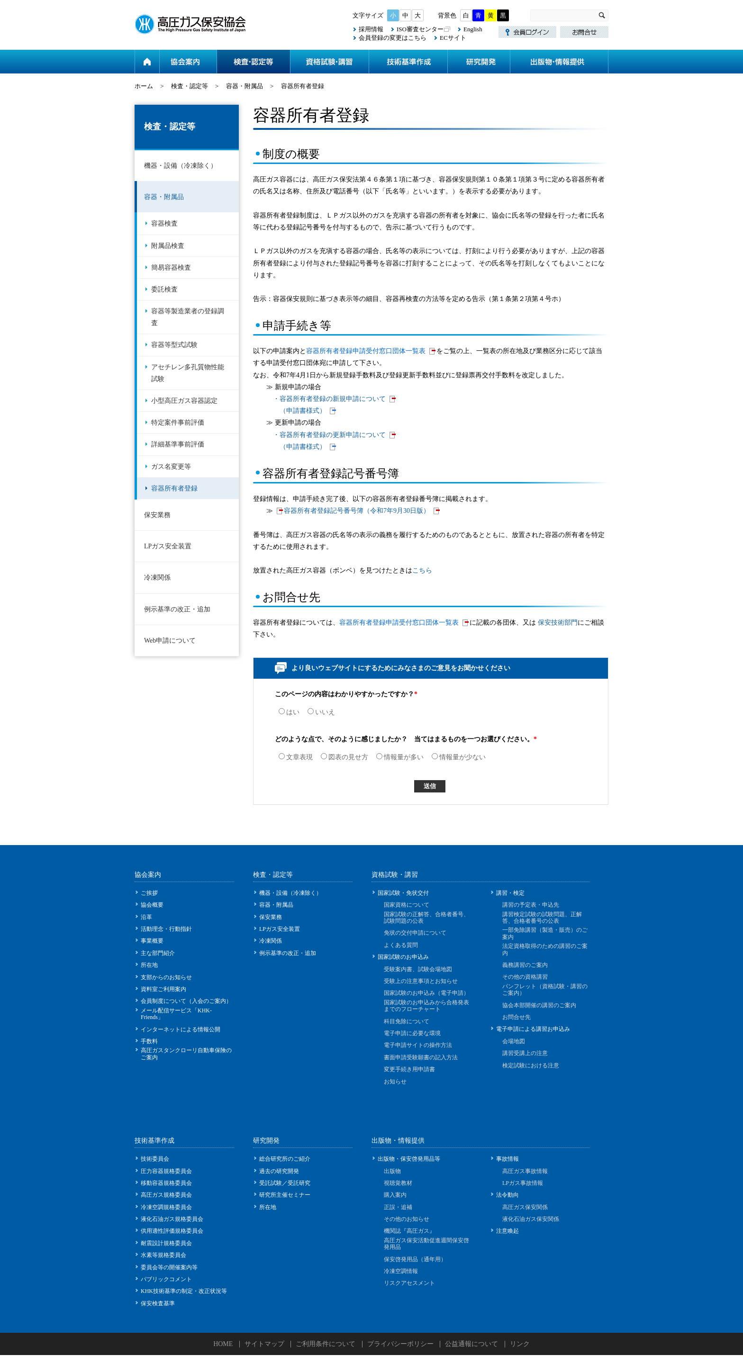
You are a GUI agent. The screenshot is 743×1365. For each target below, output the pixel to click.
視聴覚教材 (398, 1183)
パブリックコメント (166, 1279)
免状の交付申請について (415, 932)
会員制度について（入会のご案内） (186, 1001)
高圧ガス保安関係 (525, 1207)
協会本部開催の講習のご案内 (539, 1005)
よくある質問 (401, 945)
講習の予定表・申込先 (530, 904)
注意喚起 (507, 1231)
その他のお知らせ (406, 1219)
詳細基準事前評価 (177, 444)
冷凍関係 (157, 577)
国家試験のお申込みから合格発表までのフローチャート (426, 1005)
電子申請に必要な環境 (412, 1033)
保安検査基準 (158, 1303)
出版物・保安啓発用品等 (409, 1159)
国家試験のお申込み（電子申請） (426, 993)
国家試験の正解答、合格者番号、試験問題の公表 (426, 917)
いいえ (321, 712)
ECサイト (453, 38)
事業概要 (152, 940)
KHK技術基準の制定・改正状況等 (184, 1291)
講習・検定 (510, 893)
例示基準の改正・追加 (177, 609)
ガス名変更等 (171, 466)
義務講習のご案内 (525, 965)
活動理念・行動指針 (166, 929)
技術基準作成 (408, 61)
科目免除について (406, 1021)
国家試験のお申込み (403, 957)
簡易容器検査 (171, 267)
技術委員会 (155, 1159)
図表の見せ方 (344, 757)
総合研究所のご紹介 (284, 1159)
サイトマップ (264, 1343)
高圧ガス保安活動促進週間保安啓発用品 (426, 1243)
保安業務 (157, 515)
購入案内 (395, 1195)
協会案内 (188, 61)
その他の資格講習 (525, 977)
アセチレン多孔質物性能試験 (187, 373)
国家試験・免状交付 (403, 893)
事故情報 (507, 1159)
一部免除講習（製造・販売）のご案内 (545, 933)
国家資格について (406, 904)
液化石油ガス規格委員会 (172, 1219)
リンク (520, 1343)
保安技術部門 (558, 622)
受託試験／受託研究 (284, 1183)
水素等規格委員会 (163, 1255)
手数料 (149, 1041)
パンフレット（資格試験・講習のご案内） (545, 989)
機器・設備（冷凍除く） (180, 165)
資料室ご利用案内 (163, 989)
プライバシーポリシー (400, 1343)
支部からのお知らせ (166, 977)
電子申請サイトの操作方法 (418, 1045)
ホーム (147, 61)
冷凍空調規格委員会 (166, 1207)
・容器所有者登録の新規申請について (329, 398)
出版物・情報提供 (559, 61)
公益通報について (471, 1343)
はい (289, 712)
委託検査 (164, 289)
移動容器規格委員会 (166, 1183)
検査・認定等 (253, 61)
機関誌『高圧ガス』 (409, 1231)
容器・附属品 (244, 86)
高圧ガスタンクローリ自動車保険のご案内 (186, 1053)
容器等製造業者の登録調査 (187, 317)
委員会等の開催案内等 (169, 1267)
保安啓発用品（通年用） (415, 1259)
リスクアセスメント (409, 1283)
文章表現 (296, 757)
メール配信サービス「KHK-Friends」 (176, 1013)
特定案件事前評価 (177, 422)
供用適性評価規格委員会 (172, 1231)
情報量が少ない (459, 757)
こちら (422, 570)
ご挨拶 (149, 893)
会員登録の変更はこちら (392, 38)
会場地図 (513, 1041)
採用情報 (371, 29)
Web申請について (170, 640)
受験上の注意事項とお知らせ (421, 981)
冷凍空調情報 (401, 1271)
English (472, 29)
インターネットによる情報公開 (180, 1029)
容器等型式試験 (174, 344)
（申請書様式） (303, 410)
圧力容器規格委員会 (166, 1171)
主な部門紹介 (158, 953)
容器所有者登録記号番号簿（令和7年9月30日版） (357, 510)
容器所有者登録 (174, 488)
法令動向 (507, 1195)
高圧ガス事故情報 (525, 1171)
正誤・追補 (398, 1207)
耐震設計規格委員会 (166, 1243)
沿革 (146, 917)
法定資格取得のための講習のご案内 (545, 949)
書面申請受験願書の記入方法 (421, 1057)
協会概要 (152, 904)
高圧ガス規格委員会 (166, 1195)
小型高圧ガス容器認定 (184, 400)
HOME (223, 1343)
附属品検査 (167, 245)
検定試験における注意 (530, 1065)
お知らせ (395, 1081)
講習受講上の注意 (525, 1053)
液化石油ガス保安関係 (530, 1219)
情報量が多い (400, 757)
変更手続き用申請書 (409, 1069)
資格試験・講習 (329, 61)
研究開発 (478, 61)
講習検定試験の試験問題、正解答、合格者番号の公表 (542, 917)
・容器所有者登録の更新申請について (329, 434)
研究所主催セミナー (284, 1195)
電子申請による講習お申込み (533, 1029)
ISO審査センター (420, 29)
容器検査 (164, 223)
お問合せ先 (516, 1017)
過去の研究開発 (279, 1171)
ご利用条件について (325, 1343)
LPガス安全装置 (167, 546)
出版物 (392, 1171)
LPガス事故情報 (522, 1183)
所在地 (149, 965)
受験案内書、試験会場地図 (418, 969)
